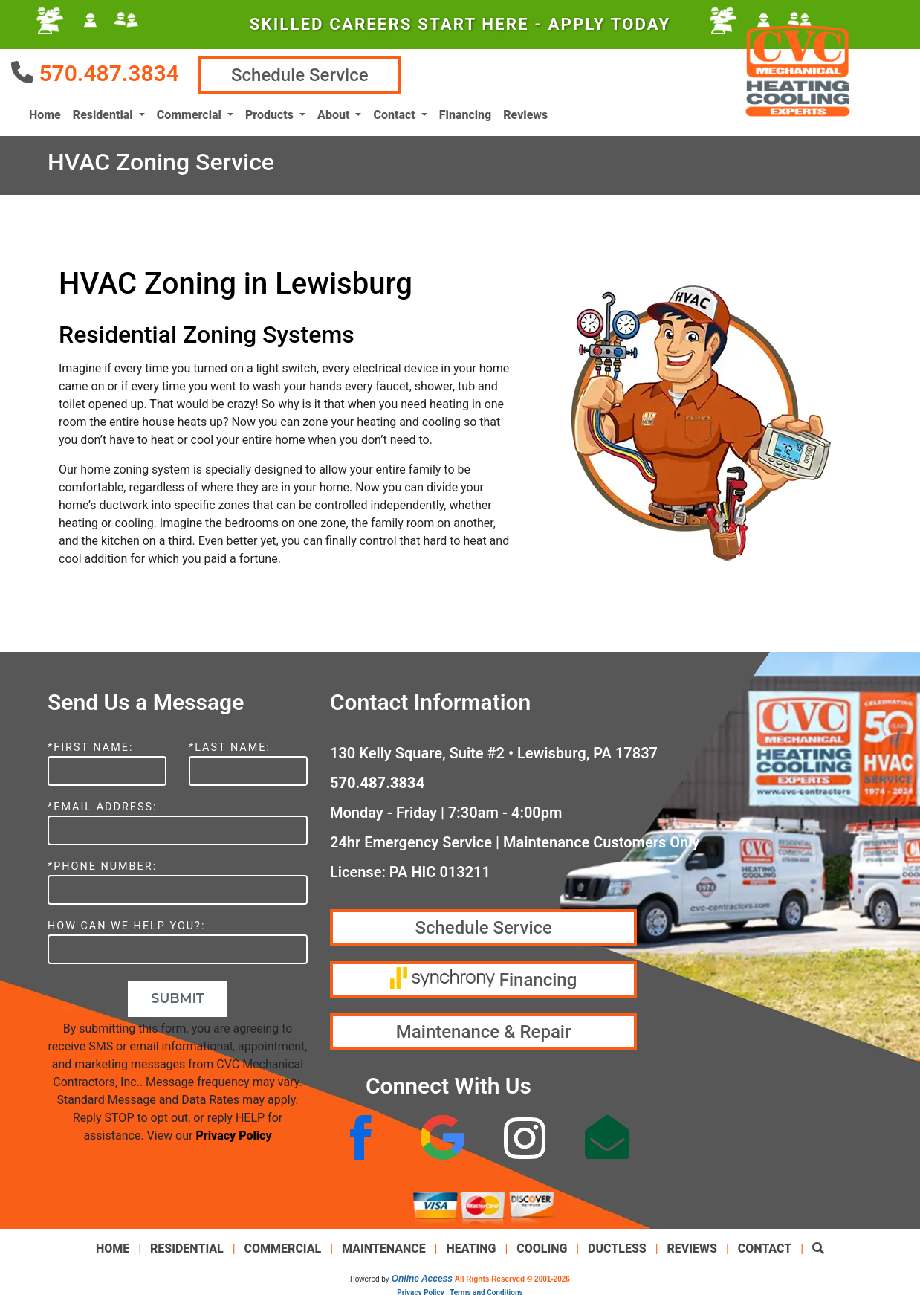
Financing (465, 113)
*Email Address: (103, 804)
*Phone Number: (102, 863)
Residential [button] (104, 113)
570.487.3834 (108, 72)
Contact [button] (395, 113)
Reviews (525, 113)
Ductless (617, 1246)
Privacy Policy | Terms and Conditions (459, 1289)
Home (45, 113)
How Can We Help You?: (126, 923)
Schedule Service (309, 73)
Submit (177, 995)
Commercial (283, 1246)
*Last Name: (230, 744)
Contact (765, 1246)
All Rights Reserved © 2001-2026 (512, 1276)
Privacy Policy (233, 1133)
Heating (471, 1246)
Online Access (422, 1275)
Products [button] (271, 113)
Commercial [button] (190, 113)
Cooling (541, 1246)
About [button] (334, 113)
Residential (187, 1246)
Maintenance (384, 1246)
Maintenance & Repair (483, 1028)
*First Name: (90, 744)
